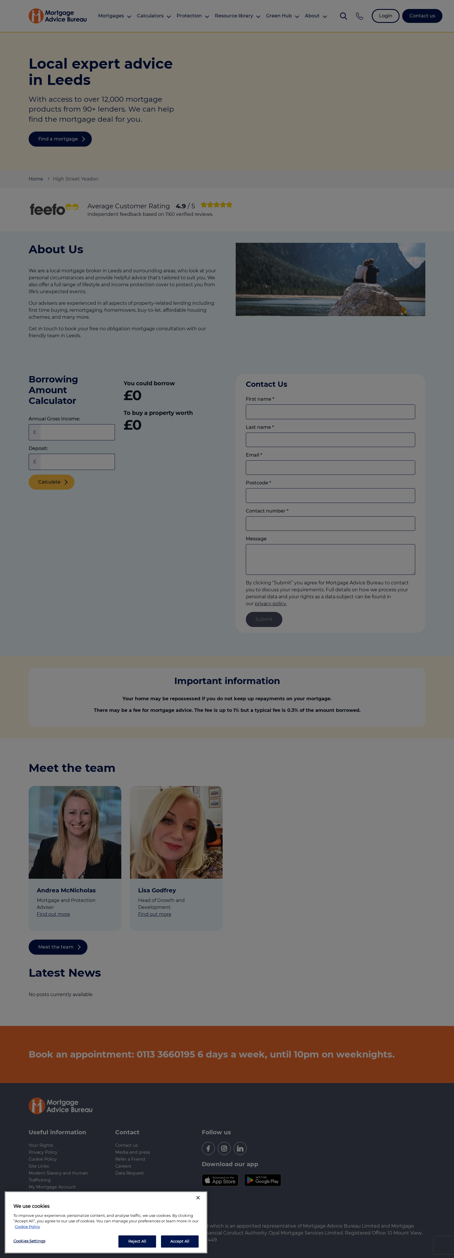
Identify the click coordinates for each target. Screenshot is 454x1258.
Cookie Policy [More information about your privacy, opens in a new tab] (27, 1226)
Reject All (137, 1241)
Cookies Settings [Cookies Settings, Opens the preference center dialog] (29, 1241)
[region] (106, 1222)
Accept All (179, 1241)
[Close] (198, 1197)
